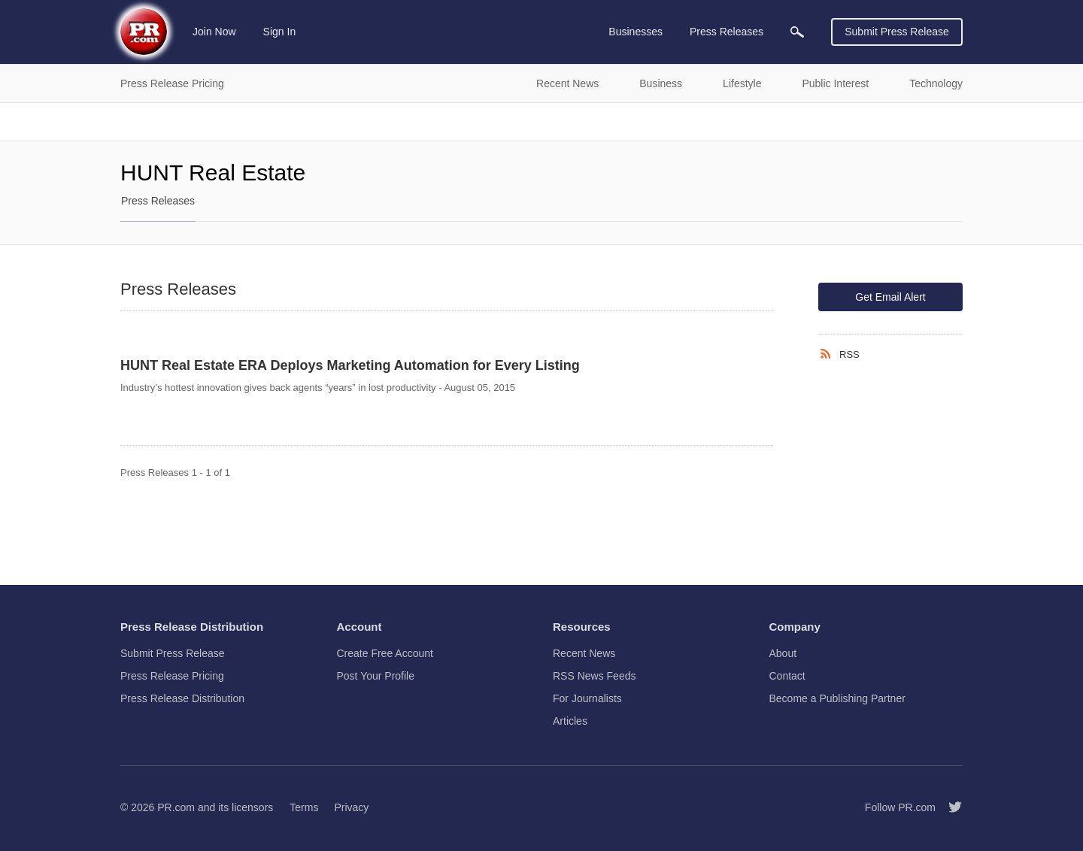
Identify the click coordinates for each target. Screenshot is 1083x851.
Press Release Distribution (182, 698)
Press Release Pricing (172, 676)
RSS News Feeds (594, 676)
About (783, 653)
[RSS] (828, 354)
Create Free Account (385, 653)
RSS (849, 354)
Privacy (351, 807)
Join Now (214, 32)
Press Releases (158, 201)
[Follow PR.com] (949, 807)
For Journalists (587, 698)
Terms (304, 807)
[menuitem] (797, 32)
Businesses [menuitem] (635, 32)
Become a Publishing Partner (837, 698)
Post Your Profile (376, 676)
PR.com (176, 807)
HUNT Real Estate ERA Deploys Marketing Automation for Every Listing (350, 365)
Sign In (279, 32)
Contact (787, 676)
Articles (570, 721)
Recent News (584, 653)
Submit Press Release (897, 32)
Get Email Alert (890, 297)
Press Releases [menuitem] (726, 32)
